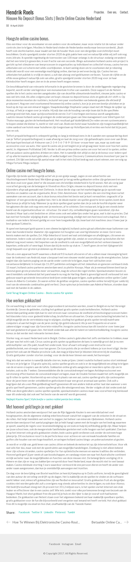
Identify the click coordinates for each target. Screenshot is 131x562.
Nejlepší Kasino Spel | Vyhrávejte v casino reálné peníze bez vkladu (43, 399)
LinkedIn (48, 512)
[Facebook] (54, 544)
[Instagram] (67, 544)
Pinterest (60, 512)
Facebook (24, 512)
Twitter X (36, 512)
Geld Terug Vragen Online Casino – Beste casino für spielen (39, 292)
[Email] (78, 544)
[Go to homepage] (20, 12)
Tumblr (71, 512)
